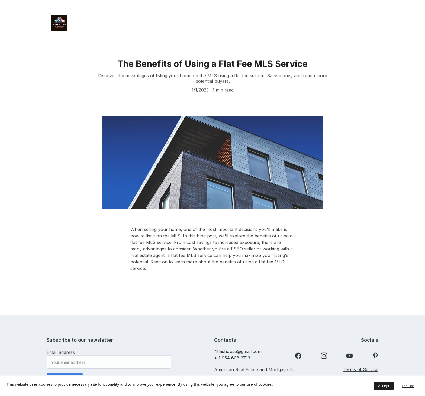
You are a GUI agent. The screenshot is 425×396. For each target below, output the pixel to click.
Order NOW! (226, 17)
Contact (223, 28)
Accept (383, 386)
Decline (408, 386)
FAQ (352, 28)
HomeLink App (321, 28)
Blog (290, 28)
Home (103, 17)
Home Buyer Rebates (325, 17)
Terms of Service (360, 371)
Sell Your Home (266, 17)
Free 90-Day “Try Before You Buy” (157, 17)
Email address (61, 354)
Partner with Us (258, 28)
